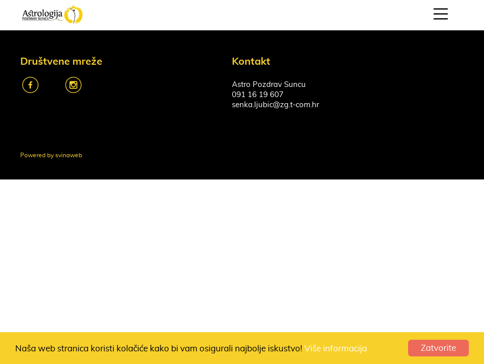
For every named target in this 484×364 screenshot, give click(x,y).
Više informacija (335, 348)
